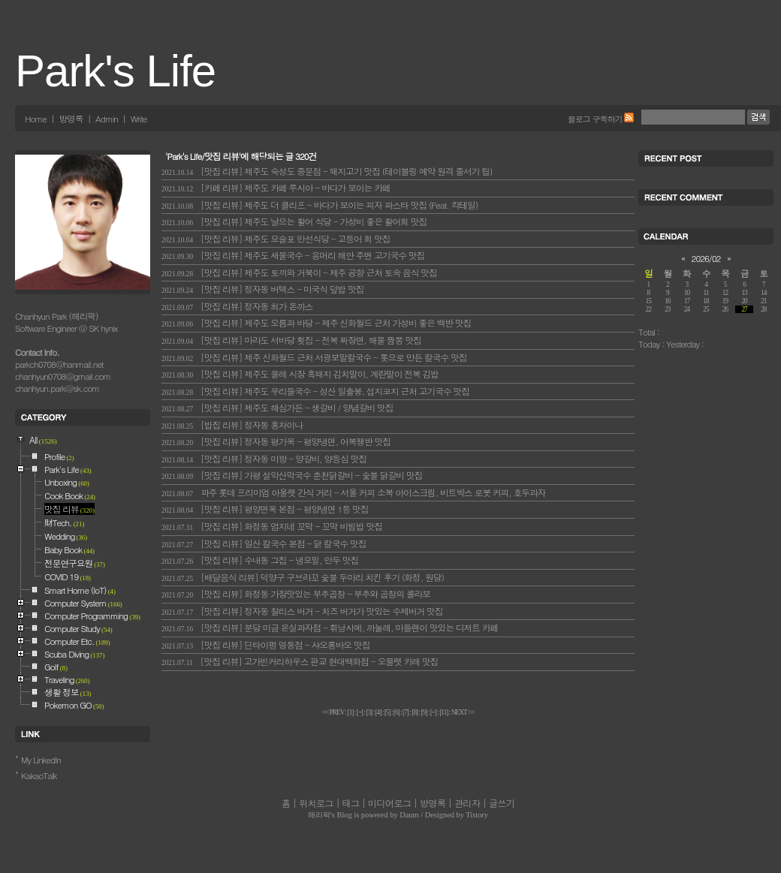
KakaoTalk (39, 775)
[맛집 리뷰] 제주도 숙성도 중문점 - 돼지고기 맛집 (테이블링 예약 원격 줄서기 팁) (326, 171)
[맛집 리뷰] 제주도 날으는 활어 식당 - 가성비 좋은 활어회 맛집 (294, 221)
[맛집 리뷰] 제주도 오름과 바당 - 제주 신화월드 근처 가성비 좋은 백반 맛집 (316, 323)
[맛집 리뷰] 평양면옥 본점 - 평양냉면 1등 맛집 (264, 509)
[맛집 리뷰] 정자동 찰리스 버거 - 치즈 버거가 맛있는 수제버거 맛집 (301, 611)
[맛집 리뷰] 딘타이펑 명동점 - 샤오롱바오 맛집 (265, 645)
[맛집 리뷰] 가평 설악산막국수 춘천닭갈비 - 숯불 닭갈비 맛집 (291, 475)
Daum (409, 815)
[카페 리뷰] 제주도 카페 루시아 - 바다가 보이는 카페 (275, 188)
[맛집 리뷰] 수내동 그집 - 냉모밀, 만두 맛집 (259, 560)
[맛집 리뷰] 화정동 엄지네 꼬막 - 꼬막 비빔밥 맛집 (271, 526)
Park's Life (115, 71)
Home (36, 119)
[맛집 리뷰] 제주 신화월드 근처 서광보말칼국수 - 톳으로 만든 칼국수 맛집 (314, 357)
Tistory (477, 815)
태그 (350, 803)
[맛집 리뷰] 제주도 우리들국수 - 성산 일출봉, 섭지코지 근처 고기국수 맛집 (315, 391)
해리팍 (319, 815)
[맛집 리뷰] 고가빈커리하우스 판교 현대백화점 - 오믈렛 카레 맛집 (299, 661)
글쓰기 (501, 803)
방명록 (71, 119)
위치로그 (316, 803)
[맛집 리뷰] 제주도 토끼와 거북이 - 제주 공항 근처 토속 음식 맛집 (299, 272)
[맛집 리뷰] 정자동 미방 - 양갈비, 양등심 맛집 (263, 459)
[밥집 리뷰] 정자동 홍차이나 (232, 425)
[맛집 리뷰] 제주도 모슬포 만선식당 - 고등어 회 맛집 (275, 239)
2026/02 (706, 258)
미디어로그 (389, 803)
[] (351, 712)
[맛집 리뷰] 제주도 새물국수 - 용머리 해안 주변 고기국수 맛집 (292, 255)
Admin (106, 119)
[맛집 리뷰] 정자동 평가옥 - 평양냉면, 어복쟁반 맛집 (275, 441)
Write (139, 119)
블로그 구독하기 (595, 119)
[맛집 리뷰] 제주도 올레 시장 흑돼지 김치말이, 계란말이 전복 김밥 (300, 374)
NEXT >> (463, 712)
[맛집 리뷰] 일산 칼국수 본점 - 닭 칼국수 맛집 (263, 543)
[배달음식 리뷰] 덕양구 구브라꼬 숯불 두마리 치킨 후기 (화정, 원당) (302, 577)
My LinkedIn (41, 760)
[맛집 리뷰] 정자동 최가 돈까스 (237, 306)
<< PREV (333, 712)
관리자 (467, 803)
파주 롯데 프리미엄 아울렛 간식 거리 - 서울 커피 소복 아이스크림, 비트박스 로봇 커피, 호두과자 (353, 492)
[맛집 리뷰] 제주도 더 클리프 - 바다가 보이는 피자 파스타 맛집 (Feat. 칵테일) (319, 205)
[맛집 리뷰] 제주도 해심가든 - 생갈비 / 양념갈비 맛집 (277, 408)
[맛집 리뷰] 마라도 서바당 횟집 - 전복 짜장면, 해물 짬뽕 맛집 (291, 340)
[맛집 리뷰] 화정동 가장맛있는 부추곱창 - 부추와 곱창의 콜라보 (295, 594)
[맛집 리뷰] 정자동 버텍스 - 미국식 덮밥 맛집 (262, 289)
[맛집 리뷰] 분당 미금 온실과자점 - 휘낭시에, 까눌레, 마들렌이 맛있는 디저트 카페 (329, 628)
